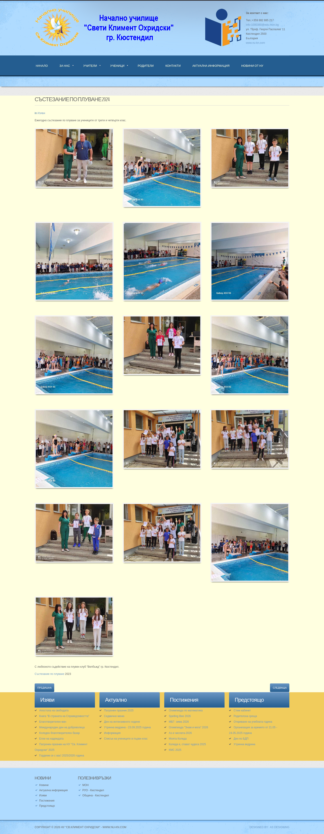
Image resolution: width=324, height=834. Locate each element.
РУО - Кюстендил (93, 790)
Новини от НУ (252, 65)
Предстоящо (47, 805)
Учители (90, 65)
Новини (44, 785)
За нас (64, 65)
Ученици (117, 65)
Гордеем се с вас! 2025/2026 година (61, 755)
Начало (42, 65)
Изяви (41, 113)
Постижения (46, 800)
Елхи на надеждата (51, 738)
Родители (146, 65)
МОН (85, 785)
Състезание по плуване (49, 674)
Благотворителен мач (52, 721)
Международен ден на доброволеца (62, 727)
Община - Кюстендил (95, 795)
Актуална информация (211, 65)
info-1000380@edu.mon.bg (262, 24)
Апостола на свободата (53, 710)
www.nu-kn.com (255, 42)
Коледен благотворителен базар (59, 733)
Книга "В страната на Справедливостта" (64, 716)
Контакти (173, 65)
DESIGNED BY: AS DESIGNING (267, 827)
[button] (74, 160)
